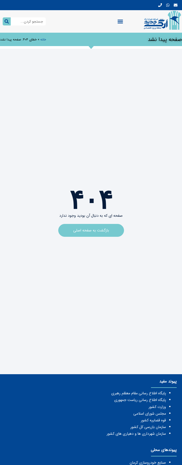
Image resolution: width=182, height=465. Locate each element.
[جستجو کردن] (7, 21)
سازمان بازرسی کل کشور (148, 427)
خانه (43, 39)
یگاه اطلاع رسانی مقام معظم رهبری (137, 393)
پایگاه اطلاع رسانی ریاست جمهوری (140, 400)
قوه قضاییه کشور (153, 420)
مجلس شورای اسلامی (149, 414)
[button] (120, 21)
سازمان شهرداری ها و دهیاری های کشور (136, 434)
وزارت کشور (157, 407)
